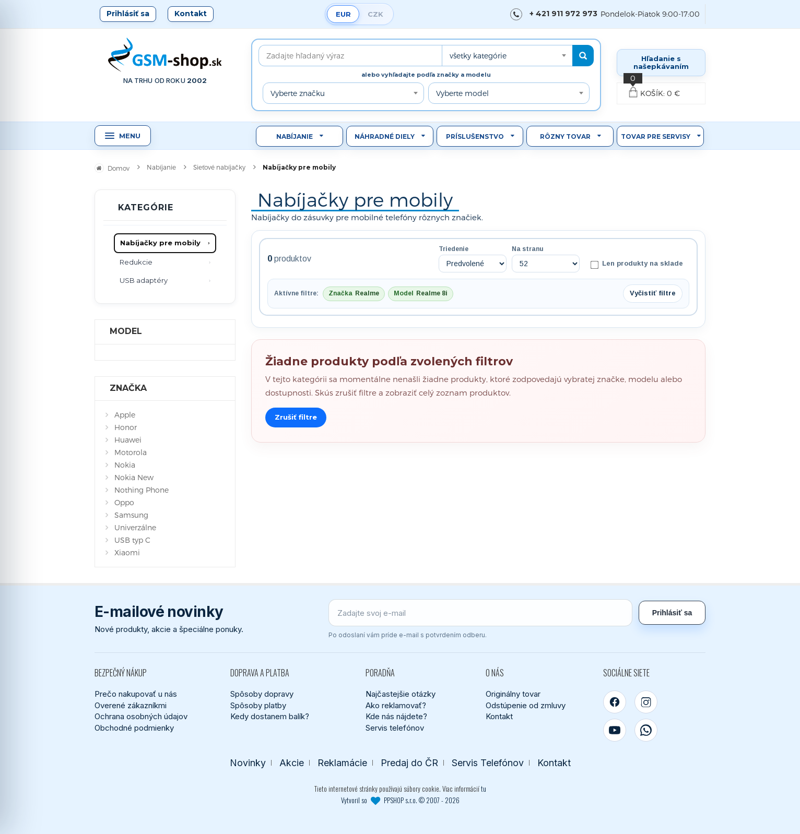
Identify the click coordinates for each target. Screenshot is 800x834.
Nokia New (134, 477)
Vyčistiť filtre (653, 293)
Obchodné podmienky (134, 728)
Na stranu (528, 249)
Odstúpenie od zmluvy (526, 705)
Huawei (128, 439)
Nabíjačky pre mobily (160, 243)
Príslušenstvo (475, 136)
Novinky (248, 763)
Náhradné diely (385, 136)
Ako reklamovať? (396, 705)
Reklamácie (342, 763)
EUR (343, 14)
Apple (124, 414)
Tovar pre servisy (655, 136)
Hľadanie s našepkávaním (661, 62)
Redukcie (136, 262)
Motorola (130, 452)
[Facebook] (614, 701)
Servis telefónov (395, 728)
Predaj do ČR (409, 763)
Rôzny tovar (565, 136)
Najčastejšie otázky (401, 694)
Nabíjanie (294, 136)
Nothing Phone (141, 489)
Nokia (124, 464)
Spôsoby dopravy (261, 694)
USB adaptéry (144, 280)
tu (483, 788)
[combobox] (507, 55)
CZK (375, 14)
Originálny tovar (513, 694)
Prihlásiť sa (128, 13)
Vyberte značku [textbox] (297, 93)
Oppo (124, 502)
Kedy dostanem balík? (269, 716)
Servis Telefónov (488, 763)
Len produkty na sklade (637, 264)
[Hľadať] (583, 55)
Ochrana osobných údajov (141, 716)
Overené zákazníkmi (131, 705)
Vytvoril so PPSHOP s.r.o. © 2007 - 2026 (400, 800)
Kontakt (190, 13)
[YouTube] (614, 730)
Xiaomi (127, 552)
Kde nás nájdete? (396, 716)
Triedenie (453, 249)
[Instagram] (645, 701)
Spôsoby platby (258, 705)
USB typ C (132, 539)
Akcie (291, 763)
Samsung (131, 514)
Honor (125, 427)
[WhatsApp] (645, 730)
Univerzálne (135, 527)
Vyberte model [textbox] (462, 93)
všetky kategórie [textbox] (478, 55)
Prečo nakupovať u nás (136, 694)
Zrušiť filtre (296, 417)
